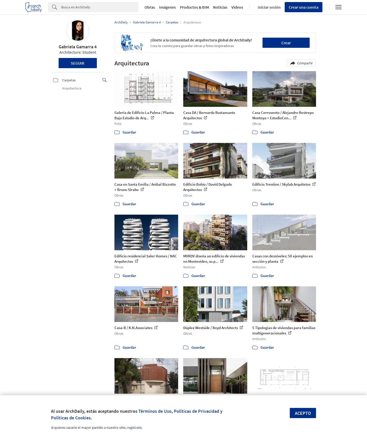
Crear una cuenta (303, 7)
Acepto (303, 413)
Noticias (220, 7)
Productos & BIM (194, 7)
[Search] (99, 7)
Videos (237, 7)
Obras (150, 7)
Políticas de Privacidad (196, 411)
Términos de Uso (155, 411)
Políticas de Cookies (71, 418)
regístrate (134, 427)
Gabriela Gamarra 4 (78, 47)
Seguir (77, 63)
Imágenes (167, 7)
